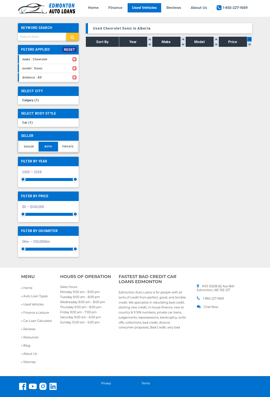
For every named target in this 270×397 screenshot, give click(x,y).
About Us (199, 8)
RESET (69, 49)
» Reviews (28, 329)
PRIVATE (67, 146)
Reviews (173, 8)
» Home (26, 288)
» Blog (25, 345)
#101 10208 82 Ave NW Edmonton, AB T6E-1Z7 (215, 288)
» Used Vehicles (32, 304)
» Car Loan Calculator (36, 321)
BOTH (48, 146)
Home (93, 8)
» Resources (29, 337)
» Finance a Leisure (35, 313)
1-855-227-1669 (232, 7)
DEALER (29, 146)
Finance (115, 8)
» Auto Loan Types (34, 296)
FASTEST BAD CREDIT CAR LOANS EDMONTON (148, 279)
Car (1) (27, 122)
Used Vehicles (144, 8)
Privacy (106, 383)
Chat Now (207, 307)
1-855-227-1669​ (210, 298)
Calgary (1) (30, 100)
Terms (145, 383)
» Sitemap (28, 362)
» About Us (29, 354)
